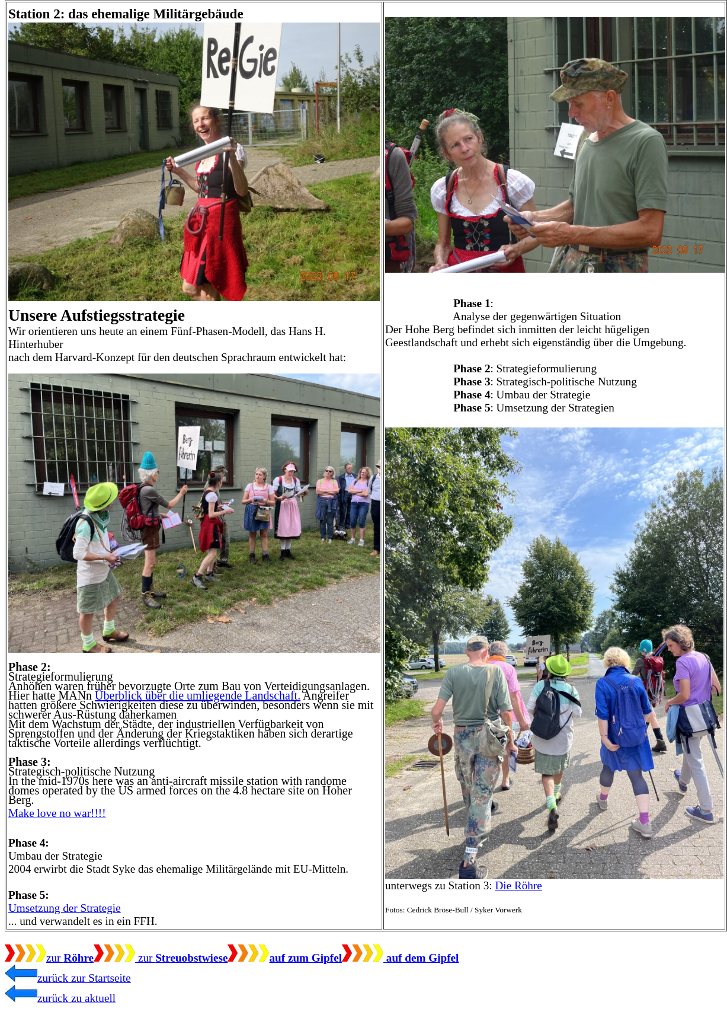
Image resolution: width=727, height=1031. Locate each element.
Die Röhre (518, 885)
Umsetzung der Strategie (64, 908)
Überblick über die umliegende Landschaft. (197, 695)
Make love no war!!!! (57, 813)
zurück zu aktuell (60, 998)
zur (49, 958)
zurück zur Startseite (68, 978)
